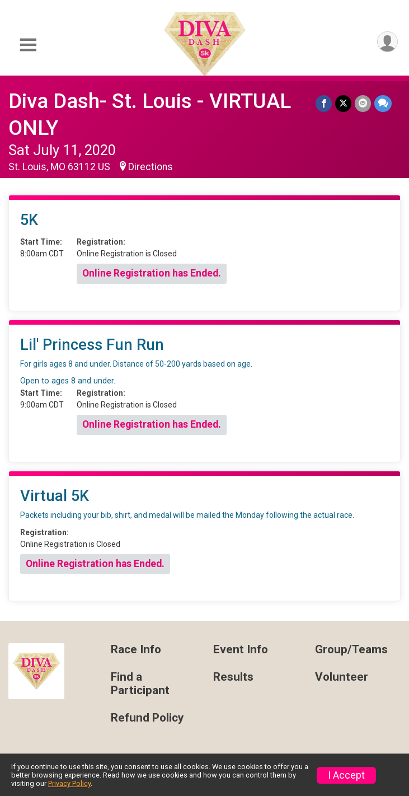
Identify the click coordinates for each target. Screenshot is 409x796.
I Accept (346, 775)
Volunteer (341, 677)
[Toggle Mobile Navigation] (28, 45)
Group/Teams (351, 649)
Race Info (136, 649)
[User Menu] (387, 41)
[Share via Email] (363, 103)
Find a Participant (140, 684)
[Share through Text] (383, 103)
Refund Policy (147, 717)
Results (233, 677)
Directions (150, 166)
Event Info (240, 649)
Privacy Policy (69, 783)
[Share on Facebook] (324, 103)
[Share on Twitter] (343, 103)
